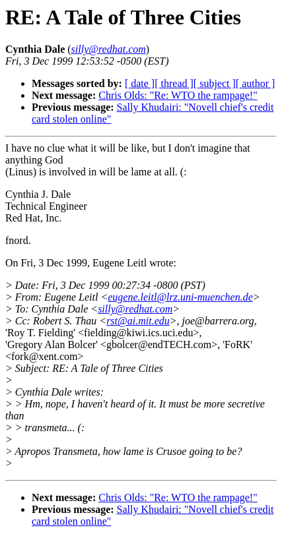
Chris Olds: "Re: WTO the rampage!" (177, 95)
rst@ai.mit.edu (138, 320)
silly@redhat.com (135, 308)
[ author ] (255, 83)
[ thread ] (174, 83)
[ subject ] (215, 83)
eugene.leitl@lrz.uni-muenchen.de (180, 297)
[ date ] (140, 83)
